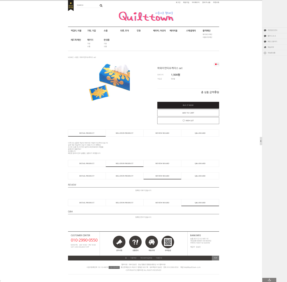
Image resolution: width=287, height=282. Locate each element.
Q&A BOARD (200, 133)
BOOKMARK (71, 5)
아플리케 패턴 (207, 37)
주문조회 (216, 2)
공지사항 (119, 250)
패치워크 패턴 (207, 34)
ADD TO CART (188, 113)
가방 (88, 43)
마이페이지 (195, 2)
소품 (106, 31)
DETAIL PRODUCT (86, 133)
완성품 (106, 40)
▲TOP (269, 280)
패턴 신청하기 (272, 41)
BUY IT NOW (188, 105)
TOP (215, 258)
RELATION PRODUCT (124, 133)
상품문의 (135, 250)
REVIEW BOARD (162, 133)
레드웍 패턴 (76, 40)
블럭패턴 (206, 31)
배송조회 (271, 47)
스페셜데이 (191, 31)
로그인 (178, 2)
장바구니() (206, 2)
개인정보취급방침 (146, 258)
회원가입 (186, 2)
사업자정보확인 (114, 267)
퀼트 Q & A (272, 36)
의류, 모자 (124, 31)
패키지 (90, 40)
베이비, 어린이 (159, 31)
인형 (139, 31)
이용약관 (133, 258)
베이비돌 (173, 31)
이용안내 (159, 258)
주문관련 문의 (272, 30)
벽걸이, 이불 (76, 31)
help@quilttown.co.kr (192, 267)
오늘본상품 (271, 53)
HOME (70, 57)
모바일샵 (168, 244)
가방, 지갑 (91, 31)
